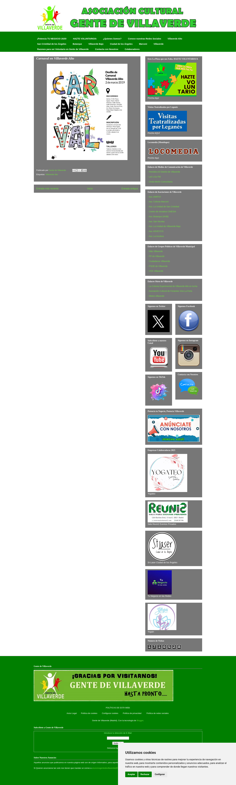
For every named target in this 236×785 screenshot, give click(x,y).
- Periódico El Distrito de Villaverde (164, 172)
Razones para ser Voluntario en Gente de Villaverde (63, 49)
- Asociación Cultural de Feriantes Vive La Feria (170, 291)
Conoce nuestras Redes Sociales (144, 38)
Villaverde (158, 44)
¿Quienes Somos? (112, 38)
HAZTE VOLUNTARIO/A (84, 38)
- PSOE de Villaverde (158, 266)
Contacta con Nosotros (106, 49)
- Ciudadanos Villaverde (159, 261)
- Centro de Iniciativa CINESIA (162, 211)
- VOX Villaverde (155, 271)
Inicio (90, 188)
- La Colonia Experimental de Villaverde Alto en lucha (172, 286)
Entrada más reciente (47, 188)
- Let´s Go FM (154, 177)
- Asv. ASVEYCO (155, 231)
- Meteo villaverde (156, 296)
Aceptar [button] (131, 774)
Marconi (143, 44)
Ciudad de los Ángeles (121, 44)
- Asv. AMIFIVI (154, 197)
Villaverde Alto (175, 38)
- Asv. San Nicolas (156, 221)
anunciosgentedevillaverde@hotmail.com (110, 768)
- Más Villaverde (155, 251)
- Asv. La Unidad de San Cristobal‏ (163, 206)
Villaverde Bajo (95, 44)
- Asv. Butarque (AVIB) (158, 216)
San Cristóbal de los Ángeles (51, 44)
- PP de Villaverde (156, 256)
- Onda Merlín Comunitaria (160, 182)
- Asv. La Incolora (156, 236)
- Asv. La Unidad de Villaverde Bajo (164, 226)
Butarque (77, 44)
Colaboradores (132, 49)
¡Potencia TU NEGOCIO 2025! (52, 38)
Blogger (140, 720)
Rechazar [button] (145, 774)
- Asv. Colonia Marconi (158, 201)
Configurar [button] (160, 774)
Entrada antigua (129, 188)
